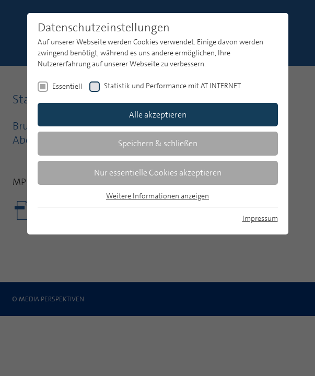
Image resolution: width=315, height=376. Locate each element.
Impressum (260, 218)
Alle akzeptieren (157, 114)
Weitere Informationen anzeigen (157, 196)
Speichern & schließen (157, 143)
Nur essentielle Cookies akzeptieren (157, 172)
